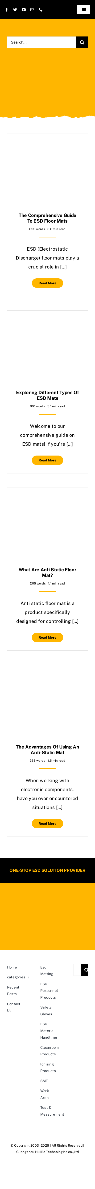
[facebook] (6, 10)
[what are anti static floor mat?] (47, 500)
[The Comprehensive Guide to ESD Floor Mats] (47, 146)
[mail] (32, 10)
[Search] (82, 42)
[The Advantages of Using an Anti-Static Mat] (47, 678)
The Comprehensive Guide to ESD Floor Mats (47, 218)
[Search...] (41, 42)
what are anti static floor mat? (47, 572)
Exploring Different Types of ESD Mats (47, 395)
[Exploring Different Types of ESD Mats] (47, 323)
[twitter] (15, 10)
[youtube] (24, 10)
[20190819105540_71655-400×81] (47, 899)
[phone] (41, 10)
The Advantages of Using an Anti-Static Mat (47, 749)
